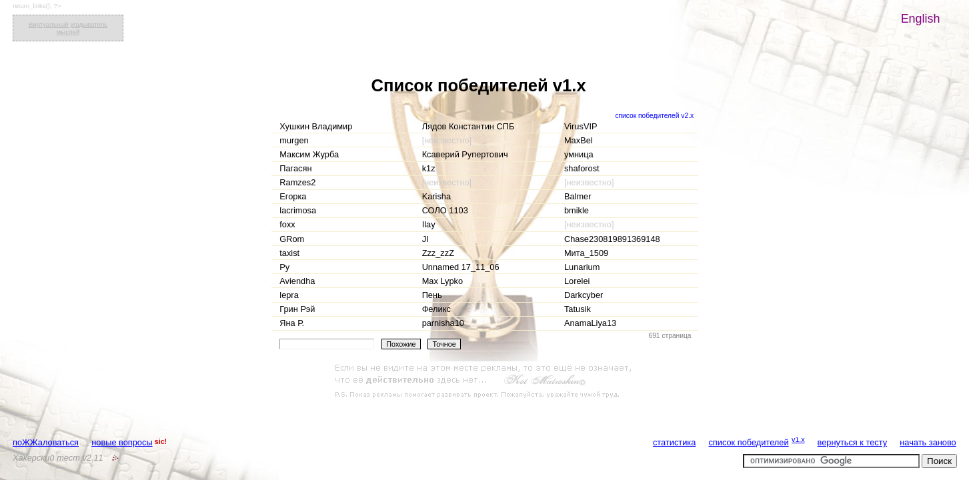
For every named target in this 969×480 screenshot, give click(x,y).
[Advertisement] (485, 381)
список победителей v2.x (654, 115)
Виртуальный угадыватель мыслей (68, 28)
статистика (674, 442)
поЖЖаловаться (46, 442)
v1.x (798, 439)
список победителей (748, 442)
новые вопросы (121, 442)
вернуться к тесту (853, 442)
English (920, 18)
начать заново (928, 442)
